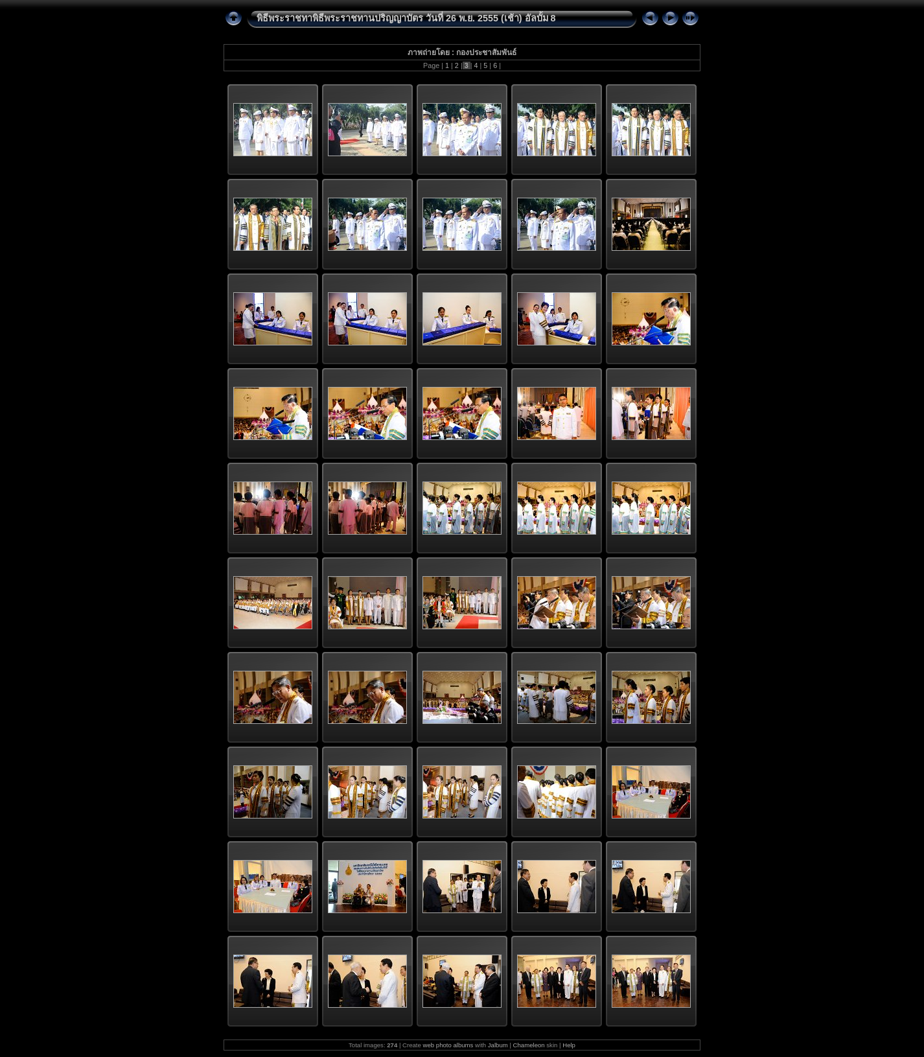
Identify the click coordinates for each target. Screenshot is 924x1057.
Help (568, 1045)
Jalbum (498, 1045)
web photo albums (448, 1045)
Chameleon (529, 1045)
